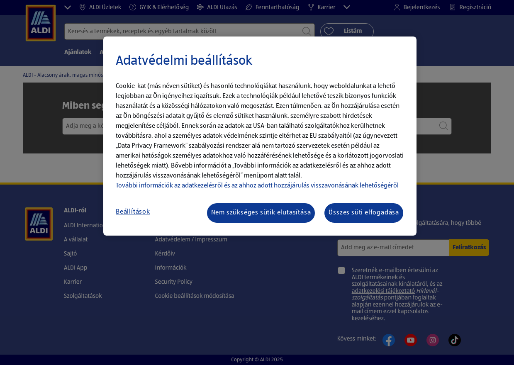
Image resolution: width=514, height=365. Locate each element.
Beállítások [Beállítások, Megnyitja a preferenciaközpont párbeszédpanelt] (133, 212)
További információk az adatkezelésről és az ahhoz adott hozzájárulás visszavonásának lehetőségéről (257, 185)
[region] (260, 136)
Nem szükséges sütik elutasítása (261, 212)
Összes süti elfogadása (364, 212)
